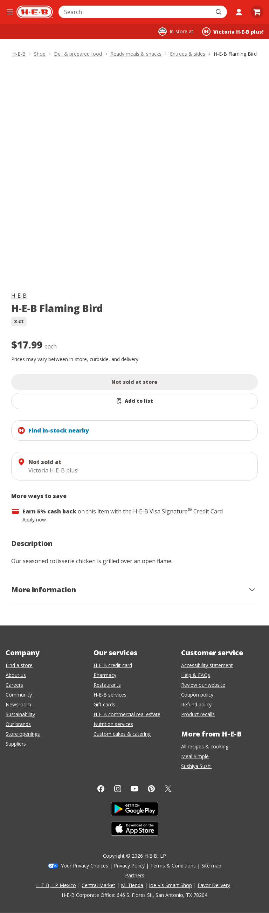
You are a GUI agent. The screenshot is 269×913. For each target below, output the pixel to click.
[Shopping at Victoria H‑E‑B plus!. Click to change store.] (232, 31)
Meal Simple (195, 756)
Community (19, 694)
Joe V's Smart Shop (170, 885)
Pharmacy (105, 675)
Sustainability (20, 714)
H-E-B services (110, 694)
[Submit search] (219, 12)
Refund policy (196, 704)
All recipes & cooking (204, 746)
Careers (14, 685)
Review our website (203, 685)
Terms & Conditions (173, 865)
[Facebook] (101, 788)
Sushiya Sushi (196, 766)
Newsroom (18, 704)
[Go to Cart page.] (257, 12)
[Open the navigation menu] (10, 12)
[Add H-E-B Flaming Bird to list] (134, 401)
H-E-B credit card (113, 665)
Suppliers (16, 743)
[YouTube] (134, 788)
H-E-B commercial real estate (127, 714)
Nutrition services (113, 724)
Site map (211, 865)
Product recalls (198, 714)
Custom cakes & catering (122, 734)
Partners (134, 875)
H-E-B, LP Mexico (56, 885)
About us (16, 675)
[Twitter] (168, 788)
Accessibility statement (207, 665)
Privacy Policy (129, 865)
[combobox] (135, 12)
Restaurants (107, 685)
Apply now (34, 519)
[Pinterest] (151, 788)
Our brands (18, 724)
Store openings (23, 734)
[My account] (239, 12)
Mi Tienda (132, 885)
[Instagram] (117, 788)
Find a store (19, 665)
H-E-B (19, 295)
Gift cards (104, 704)
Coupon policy (197, 694)
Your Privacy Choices (84, 865)
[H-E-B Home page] (34, 12)
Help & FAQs (195, 675)
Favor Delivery (214, 885)
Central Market (98, 885)
